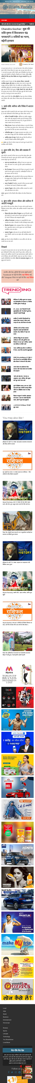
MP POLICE (30, 1)
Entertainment (7, 1020)
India (4, 1011)
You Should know (8, 1039)
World (4, 1014)
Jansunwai (23, 1)
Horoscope (6, 1023)
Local (4, 1008)
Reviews (5, 1028)
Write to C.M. (16, 1)
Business (5, 1017)
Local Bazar (6, 1042)
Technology (6, 1036)
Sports (5, 1031)
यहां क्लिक (26, 275)
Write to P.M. (8, 1)
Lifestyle (5, 1034)
